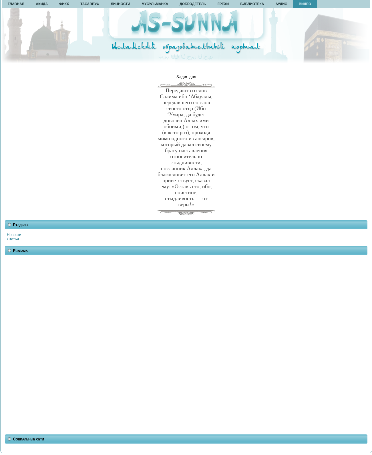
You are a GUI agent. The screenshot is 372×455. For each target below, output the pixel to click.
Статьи (13, 239)
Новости (14, 234)
